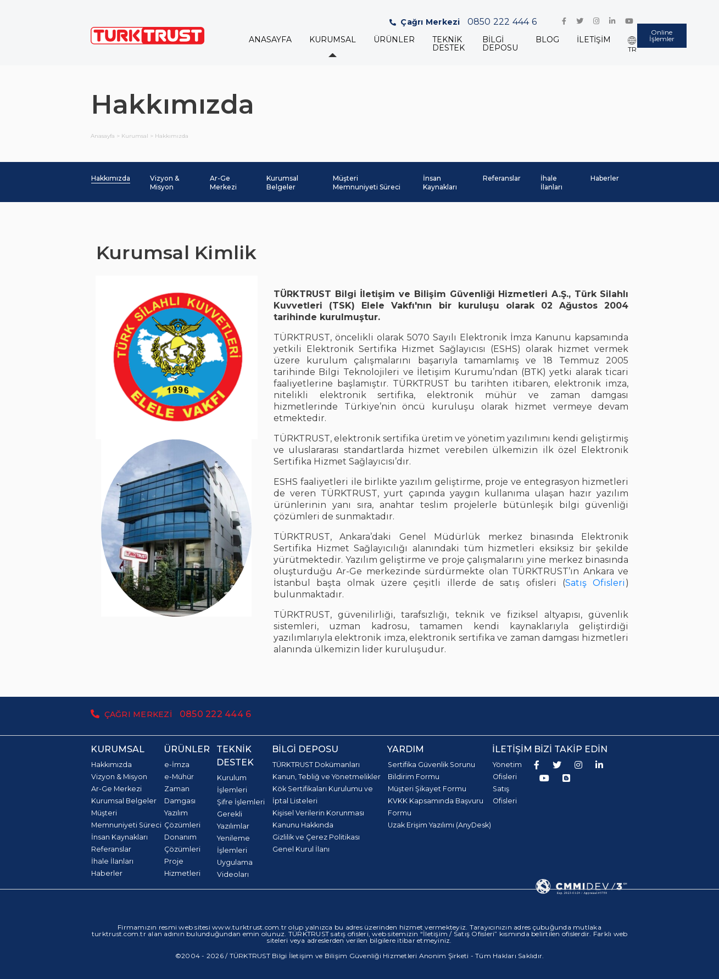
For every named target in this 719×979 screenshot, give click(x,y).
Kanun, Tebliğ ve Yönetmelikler (326, 777)
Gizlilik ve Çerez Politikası (316, 837)
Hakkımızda (110, 178)
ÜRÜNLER (394, 40)
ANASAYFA (270, 40)
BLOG (547, 40)
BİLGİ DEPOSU (500, 44)
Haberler (604, 178)
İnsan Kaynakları (440, 182)
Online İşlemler (662, 35)
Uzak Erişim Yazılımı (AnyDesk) (439, 825)
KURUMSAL (332, 40)
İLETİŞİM (594, 40)
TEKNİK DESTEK (448, 44)
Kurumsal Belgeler (282, 182)
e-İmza (176, 764)
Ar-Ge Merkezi (223, 182)
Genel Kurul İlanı (301, 849)
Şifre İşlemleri (241, 802)
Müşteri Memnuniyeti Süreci (366, 182)
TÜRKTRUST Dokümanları (316, 764)
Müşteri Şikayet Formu (427, 789)
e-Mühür (179, 777)
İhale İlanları (551, 182)
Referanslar (502, 178)
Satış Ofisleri (595, 583)
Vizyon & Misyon (164, 182)
